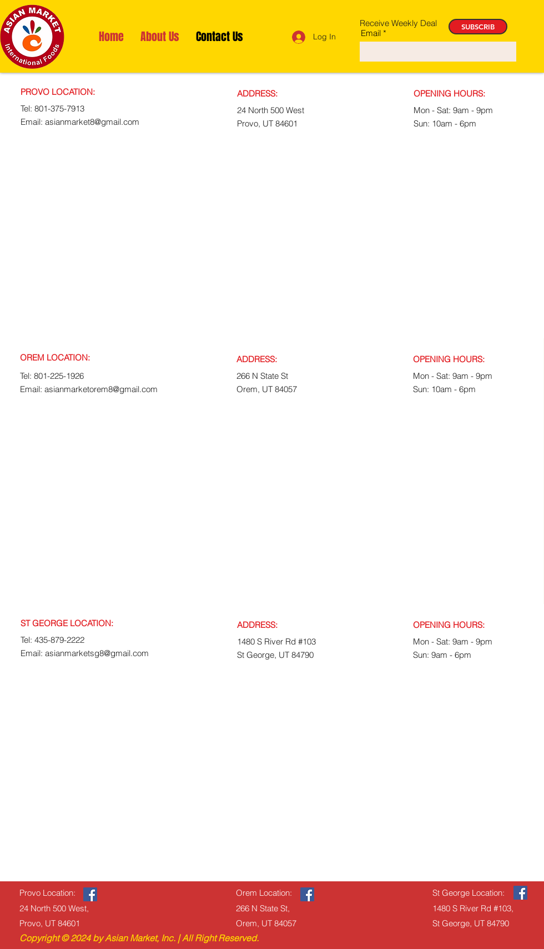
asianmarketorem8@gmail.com (101, 389)
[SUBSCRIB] (478, 26)
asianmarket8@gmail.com (92, 121)
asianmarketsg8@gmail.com (97, 653)
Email (371, 33)
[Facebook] (90, 894)
